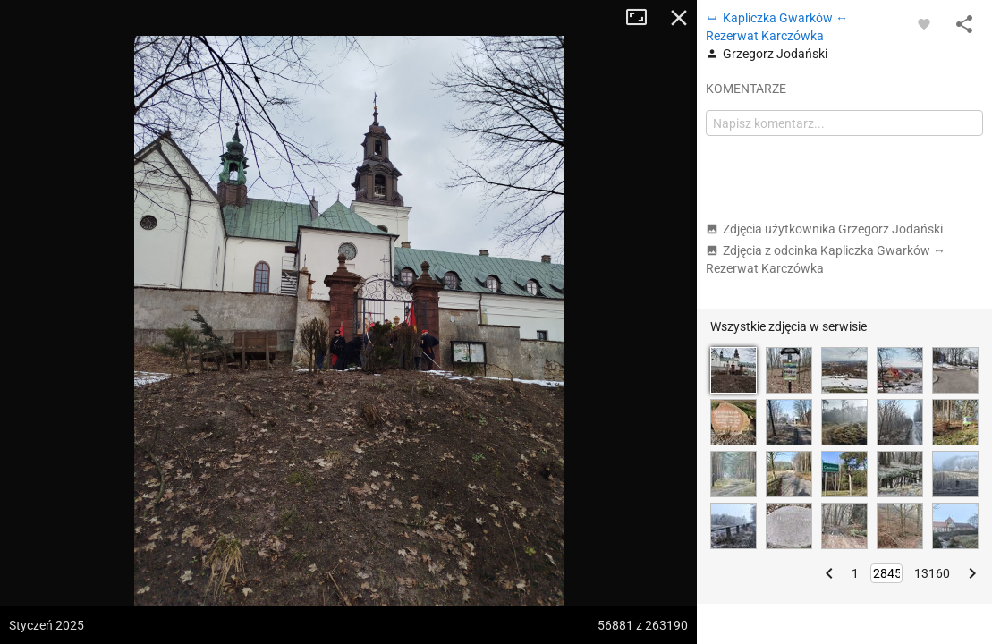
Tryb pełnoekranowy (643, 18)
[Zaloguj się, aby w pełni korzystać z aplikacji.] (924, 23)
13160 (932, 573)
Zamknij (679, 18)
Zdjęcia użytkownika (824, 229)
